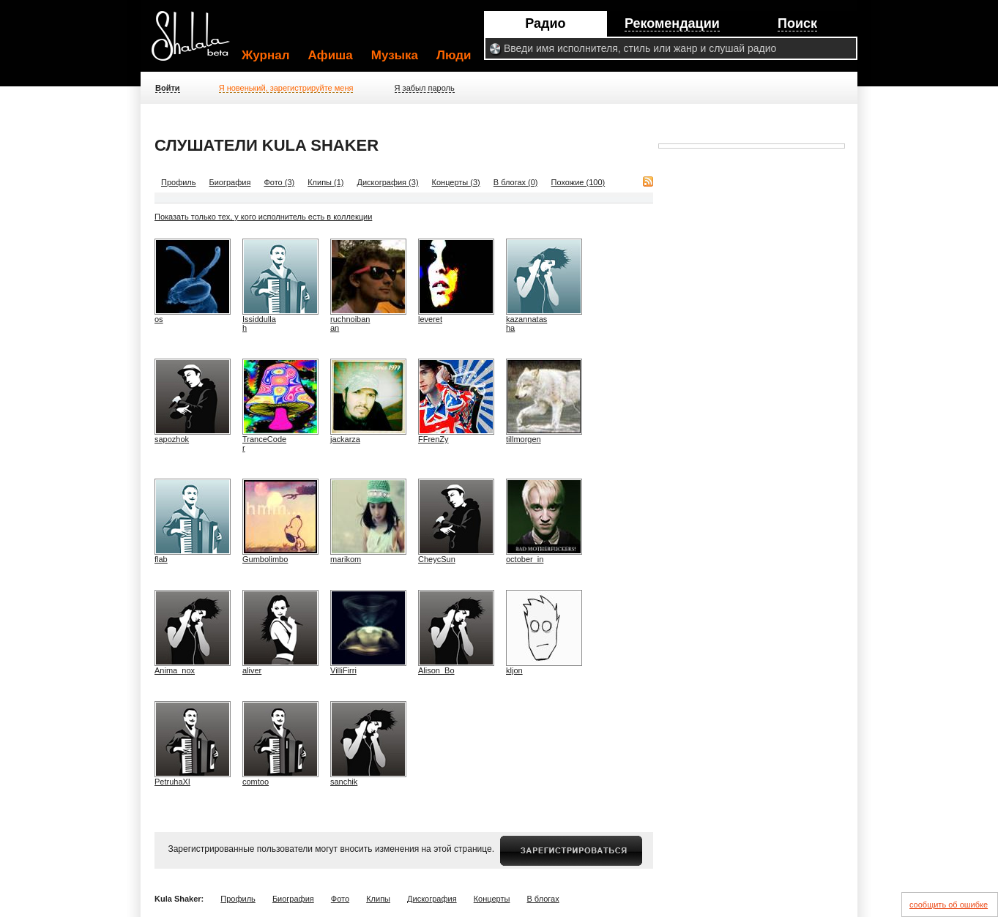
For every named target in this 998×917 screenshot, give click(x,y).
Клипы (378, 898)
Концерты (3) (456, 182)
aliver (251, 670)
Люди (453, 55)
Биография (230, 182)
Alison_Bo (436, 670)
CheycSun (436, 559)
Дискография (432, 898)
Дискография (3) (388, 182)
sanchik (343, 781)
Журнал (266, 55)
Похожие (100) (578, 182)
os (158, 319)
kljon (514, 670)
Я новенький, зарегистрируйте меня (286, 87)
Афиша (330, 55)
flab (161, 559)
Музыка (394, 55)
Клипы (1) (325, 182)
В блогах (542, 898)
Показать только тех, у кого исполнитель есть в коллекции (263, 216)
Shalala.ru (197, 41)
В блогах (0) (516, 182)
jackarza (345, 439)
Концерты (492, 898)
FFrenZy (433, 439)
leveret (430, 319)
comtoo (255, 781)
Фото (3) (279, 182)
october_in (524, 559)
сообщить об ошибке (948, 904)
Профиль (178, 182)
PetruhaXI (172, 781)
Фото (340, 898)
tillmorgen (523, 439)
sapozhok (171, 439)
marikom (345, 559)
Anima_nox (174, 670)
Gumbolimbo (265, 559)
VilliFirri (343, 670)
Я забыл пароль (425, 87)
